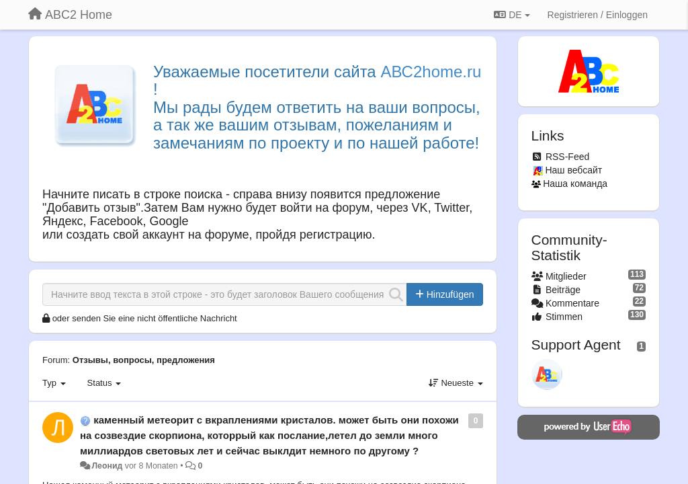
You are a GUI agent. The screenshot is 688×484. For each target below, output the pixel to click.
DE (511, 14)
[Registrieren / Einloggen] (597, 14)
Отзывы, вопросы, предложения (144, 360)
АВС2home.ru (430, 72)
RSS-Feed (567, 156)
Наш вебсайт (573, 170)
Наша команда (575, 183)
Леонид (106, 466)
